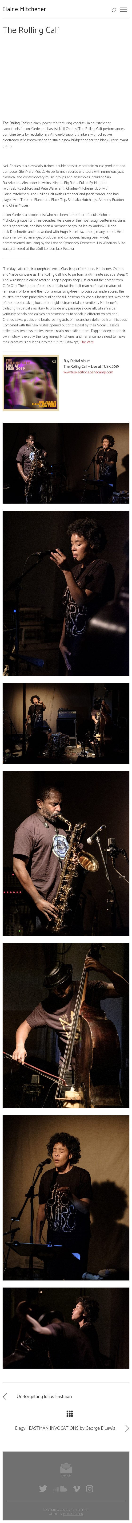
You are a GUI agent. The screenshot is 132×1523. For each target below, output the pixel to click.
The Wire (87, 342)
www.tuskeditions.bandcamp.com (88, 372)
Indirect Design (73, 1514)
